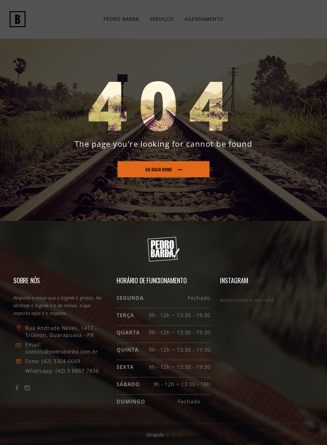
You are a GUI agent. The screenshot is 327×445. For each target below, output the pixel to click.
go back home (163, 169)
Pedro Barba (121, 19)
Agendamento (204, 19)
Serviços (162, 19)
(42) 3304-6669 (61, 361)
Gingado (155, 435)
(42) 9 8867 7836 (76, 370)
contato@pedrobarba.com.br (61, 351)
